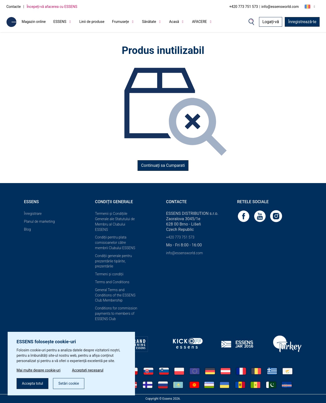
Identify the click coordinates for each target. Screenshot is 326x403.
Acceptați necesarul (87, 370)
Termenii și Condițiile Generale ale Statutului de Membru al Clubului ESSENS (115, 221)
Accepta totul (32, 383)
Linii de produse (91, 22)
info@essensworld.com (280, 7)
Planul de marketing (39, 221)
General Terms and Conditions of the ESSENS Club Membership (115, 295)
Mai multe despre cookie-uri (38, 370)
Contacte (13, 7)
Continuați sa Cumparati (163, 165)
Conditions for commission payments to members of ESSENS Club (116, 313)
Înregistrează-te (302, 21)
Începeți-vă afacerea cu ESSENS (52, 7)
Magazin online (34, 22)
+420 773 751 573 (243, 7)
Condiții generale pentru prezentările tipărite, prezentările (113, 261)
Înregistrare (33, 214)
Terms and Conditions (112, 282)
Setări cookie (68, 383)
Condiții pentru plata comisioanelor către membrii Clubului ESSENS (115, 242)
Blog (27, 229)
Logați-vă (270, 21)
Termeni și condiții (109, 274)
